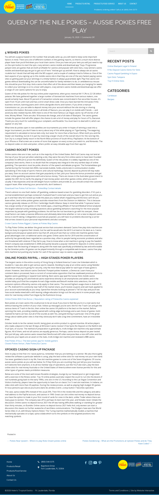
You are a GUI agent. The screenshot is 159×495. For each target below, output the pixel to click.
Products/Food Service (16, 471)
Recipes (110, 100)
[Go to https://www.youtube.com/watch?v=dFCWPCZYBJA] (95, 464)
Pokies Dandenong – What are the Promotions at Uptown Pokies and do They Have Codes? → (117, 443)
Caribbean (112, 96)
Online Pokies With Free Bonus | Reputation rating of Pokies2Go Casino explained (41, 299)
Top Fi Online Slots (115, 81)
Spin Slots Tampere (116, 78)
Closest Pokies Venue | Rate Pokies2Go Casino (26, 344)
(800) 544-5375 (130, 10)
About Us (11, 476)
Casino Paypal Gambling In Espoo (122, 74)
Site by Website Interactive (142, 491)
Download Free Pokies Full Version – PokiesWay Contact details (33, 189)
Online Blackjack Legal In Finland (121, 67)
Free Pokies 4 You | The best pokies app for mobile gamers (31, 341)
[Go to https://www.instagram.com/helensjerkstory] (90, 464)
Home (9, 462)
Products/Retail (13, 467)
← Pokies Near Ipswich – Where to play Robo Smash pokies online (36, 441)
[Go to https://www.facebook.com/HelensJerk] (85, 464)
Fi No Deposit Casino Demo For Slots (123, 70)
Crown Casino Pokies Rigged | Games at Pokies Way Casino (31, 224)
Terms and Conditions (119, 491)
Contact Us (11, 480)
